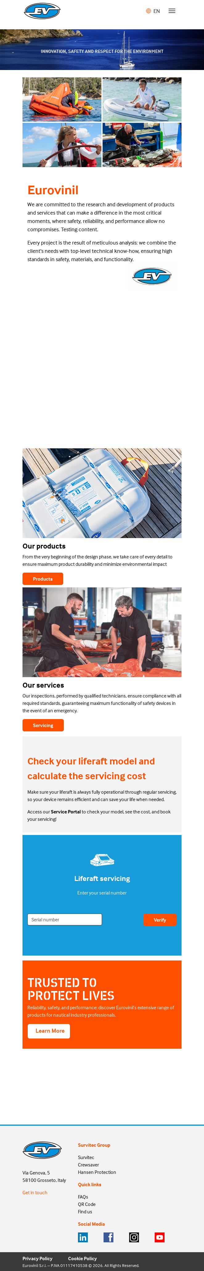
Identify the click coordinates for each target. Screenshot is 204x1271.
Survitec (86, 1157)
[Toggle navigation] (172, 11)
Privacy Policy (37, 1258)
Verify (160, 920)
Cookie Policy (82, 1258)
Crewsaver (88, 1165)
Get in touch (34, 1192)
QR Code (87, 1204)
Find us (85, 1211)
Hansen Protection (97, 1172)
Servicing (43, 725)
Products (43, 579)
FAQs (83, 1197)
